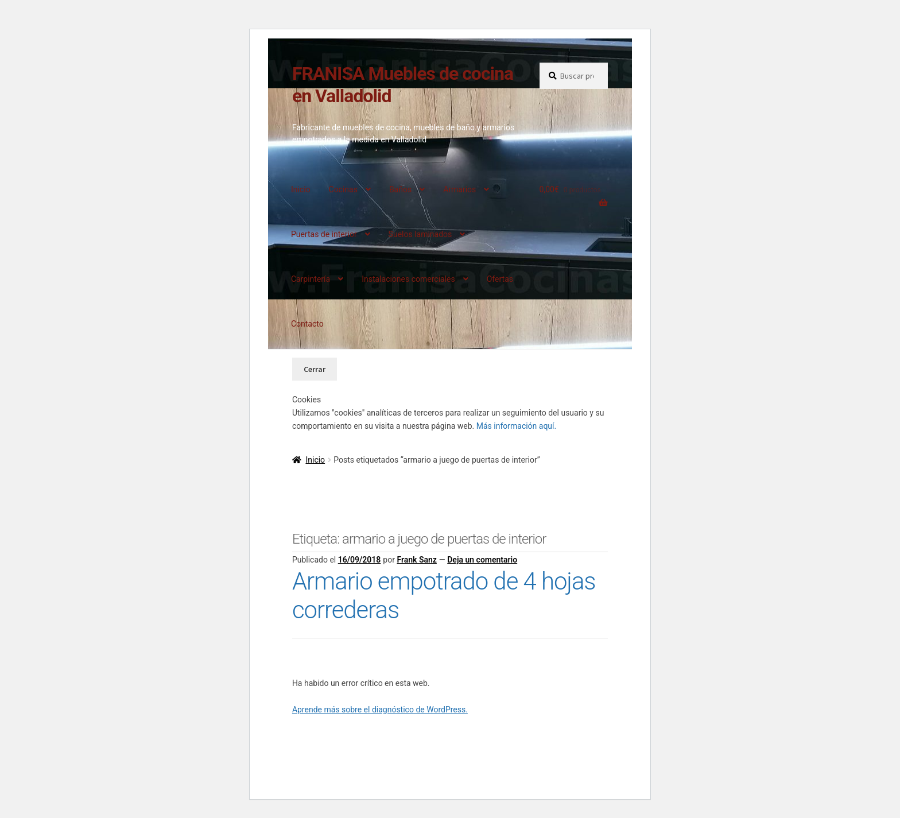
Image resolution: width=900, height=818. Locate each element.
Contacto (307, 323)
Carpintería (310, 279)
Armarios (459, 189)
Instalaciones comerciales (408, 279)
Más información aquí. (516, 426)
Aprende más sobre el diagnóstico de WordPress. (380, 709)
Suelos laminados (420, 234)
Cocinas (343, 189)
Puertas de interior (324, 234)
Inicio (301, 189)
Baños (400, 189)
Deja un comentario (482, 559)
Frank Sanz (417, 559)
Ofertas (500, 279)
